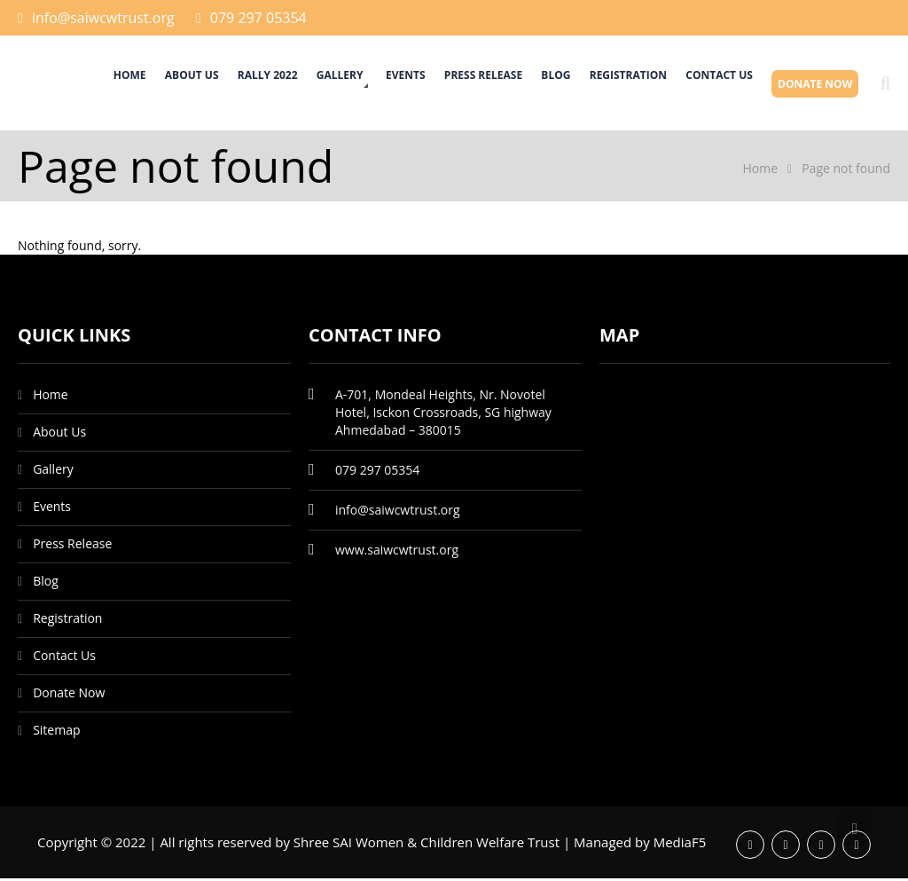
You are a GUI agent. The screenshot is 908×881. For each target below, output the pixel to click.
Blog (529, 83)
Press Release (448, 83)
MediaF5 (680, 844)
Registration (608, 83)
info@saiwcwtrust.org (103, 18)
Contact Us (707, 83)
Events (363, 83)
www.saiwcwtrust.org (396, 552)
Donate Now (811, 83)
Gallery (287, 83)
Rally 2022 (207, 83)
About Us (125, 83)
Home (54, 83)
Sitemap (56, 732)
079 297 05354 (258, 18)
